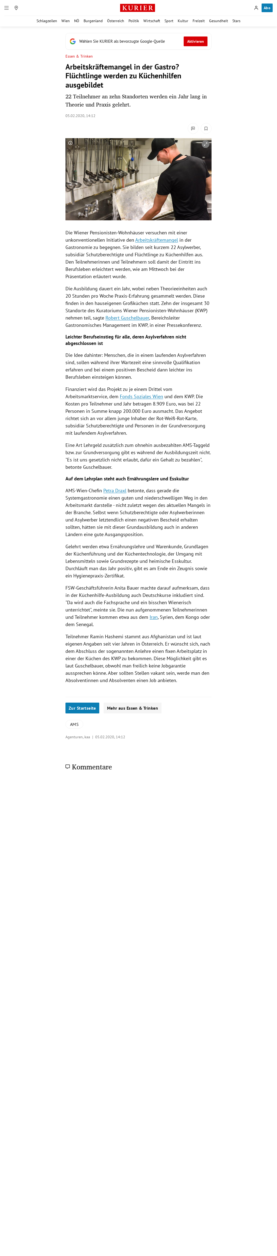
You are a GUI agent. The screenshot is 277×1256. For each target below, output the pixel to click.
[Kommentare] (193, 128)
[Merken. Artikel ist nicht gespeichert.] (206, 128)
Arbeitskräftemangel (156, 240)
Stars (236, 20)
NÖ (76, 20)
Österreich (115, 20)
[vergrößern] (205, 144)
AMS (74, 724)
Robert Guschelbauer (127, 318)
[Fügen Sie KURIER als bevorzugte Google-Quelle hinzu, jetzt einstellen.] (138, 41)
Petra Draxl (114, 490)
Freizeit (199, 20)
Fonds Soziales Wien (141, 396)
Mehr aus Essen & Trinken (132, 708)
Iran (154, 617)
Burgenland (93, 20)
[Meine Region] (16, 8)
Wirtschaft (151, 20)
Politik (133, 20)
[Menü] (6, 8)
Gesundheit (218, 20)
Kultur (183, 20)
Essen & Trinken (79, 56)
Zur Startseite (82, 708)
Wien (65, 20)
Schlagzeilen (47, 20)
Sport (168, 20)
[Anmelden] (256, 8)
